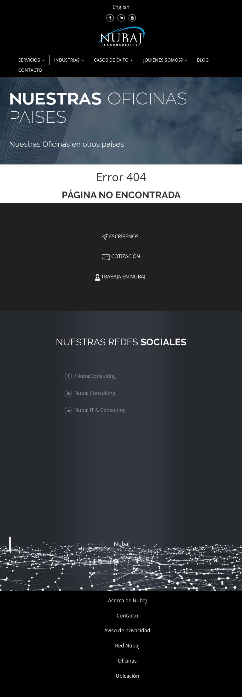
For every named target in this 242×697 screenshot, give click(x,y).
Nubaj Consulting (91, 393)
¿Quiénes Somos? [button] (165, 60)
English (121, 6)
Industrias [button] (69, 60)
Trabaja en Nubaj (120, 276)
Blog (203, 60)
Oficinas (127, 660)
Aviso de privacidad (127, 630)
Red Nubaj (127, 645)
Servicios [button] (31, 60)
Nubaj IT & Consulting (96, 410)
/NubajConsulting (91, 375)
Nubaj (122, 543)
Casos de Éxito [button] (113, 60)
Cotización (120, 256)
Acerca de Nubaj (127, 600)
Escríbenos (120, 236)
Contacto (30, 70)
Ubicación (127, 675)
